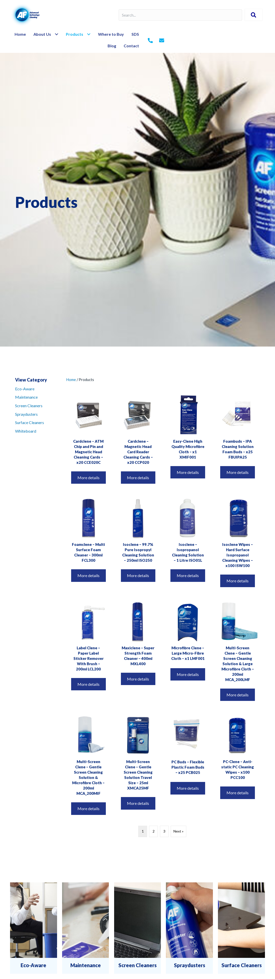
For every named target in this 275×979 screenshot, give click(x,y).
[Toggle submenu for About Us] (56, 34)
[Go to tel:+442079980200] (150, 40)
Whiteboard (25, 431)
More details (88, 477)
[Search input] (180, 15)
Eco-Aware (24, 388)
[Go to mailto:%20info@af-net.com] (161, 40)
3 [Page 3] (164, 831)
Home (71, 379)
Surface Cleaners (29, 422)
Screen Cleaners (28, 405)
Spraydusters (26, 414)
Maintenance (26, 397)
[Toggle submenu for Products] (88, 34)
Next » (178, 831)
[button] (253, 15)
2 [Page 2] (154, 831)
